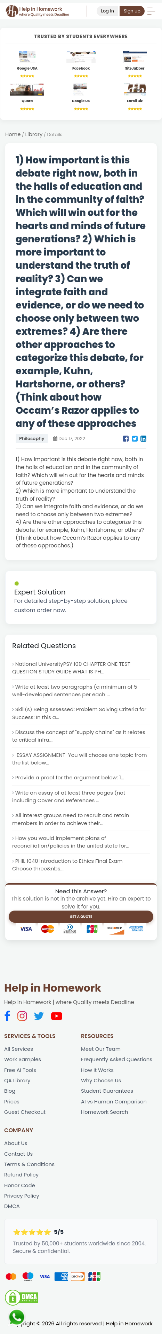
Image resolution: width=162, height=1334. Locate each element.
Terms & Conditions (29, 1167)
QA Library (17, 1083)
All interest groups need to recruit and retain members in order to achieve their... (71, 821)
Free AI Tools (20, 1072)
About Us (15, 1146)
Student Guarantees (107, 1093)
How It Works (97, 1072)
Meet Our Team (101, 1051)
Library (34, 134)
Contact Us (18, 1157)
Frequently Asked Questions (117, 1061)
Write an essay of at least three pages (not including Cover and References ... (69, 798)
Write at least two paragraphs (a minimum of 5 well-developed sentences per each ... (75, 691)
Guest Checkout (25, 1114)
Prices (11, 1104)
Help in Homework (52, 990)
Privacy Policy (22, 1199)
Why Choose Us (101, 1083)
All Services (18, 1051)
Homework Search (105, 1114)
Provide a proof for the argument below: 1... (70, 779)
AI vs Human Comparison (114, 1104)
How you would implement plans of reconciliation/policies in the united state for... (71, 844)
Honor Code (19, 1188)
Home (13, 134)
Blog (10, 1093)
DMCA (12, 1210)
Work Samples (22, 1061)
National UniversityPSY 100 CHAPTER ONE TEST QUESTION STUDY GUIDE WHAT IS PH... (72, 668)
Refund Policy (21, 1178)
